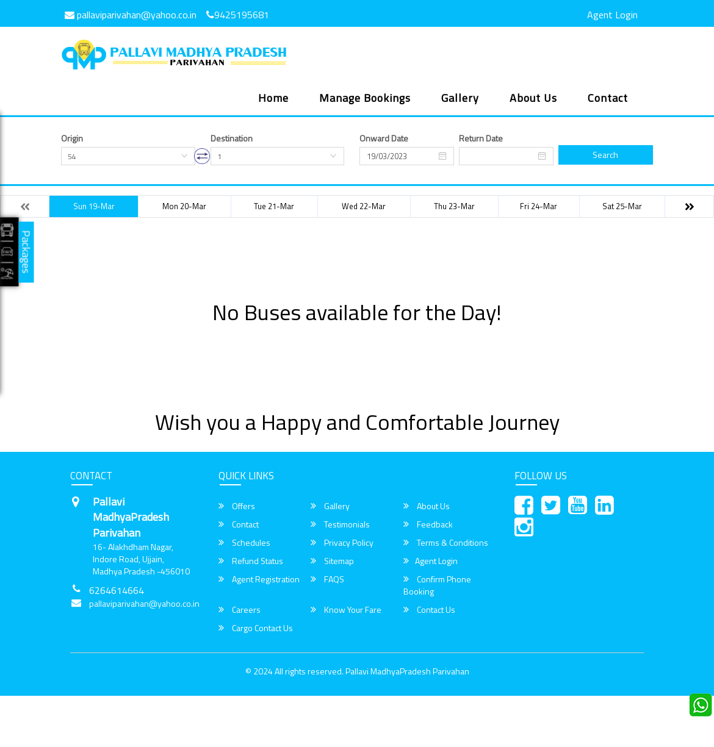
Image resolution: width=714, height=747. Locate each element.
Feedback (428, 524)
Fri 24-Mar (538, 206)
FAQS (327, 579)
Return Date (481, 138)
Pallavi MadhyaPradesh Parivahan (407, 671)
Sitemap (332, 561)
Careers (239, 610)
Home (273, 98)
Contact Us (429, 610)
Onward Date (383, 138)
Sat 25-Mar (622, 206)
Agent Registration (259, 579)
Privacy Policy (342, 543)
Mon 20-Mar (184, 206)
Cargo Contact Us (255, 628)
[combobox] (128, 156)
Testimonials (340, 524)
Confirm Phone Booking (437, 585)
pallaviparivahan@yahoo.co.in (131, 14)
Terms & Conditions (445, 543)
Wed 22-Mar (364, 206)
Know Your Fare (346, 610)
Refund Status (250, 561)
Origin (72, 138)
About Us (533, 98)
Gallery (460, 98)
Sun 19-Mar (94, 206)
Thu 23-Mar (454, 206)
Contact (608, 98)
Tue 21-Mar (274, 206)
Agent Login (612, 14)
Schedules (244, 543)
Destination (232, 138)
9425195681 (237, 14)
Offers (236, 506)
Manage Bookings (365, 98)
